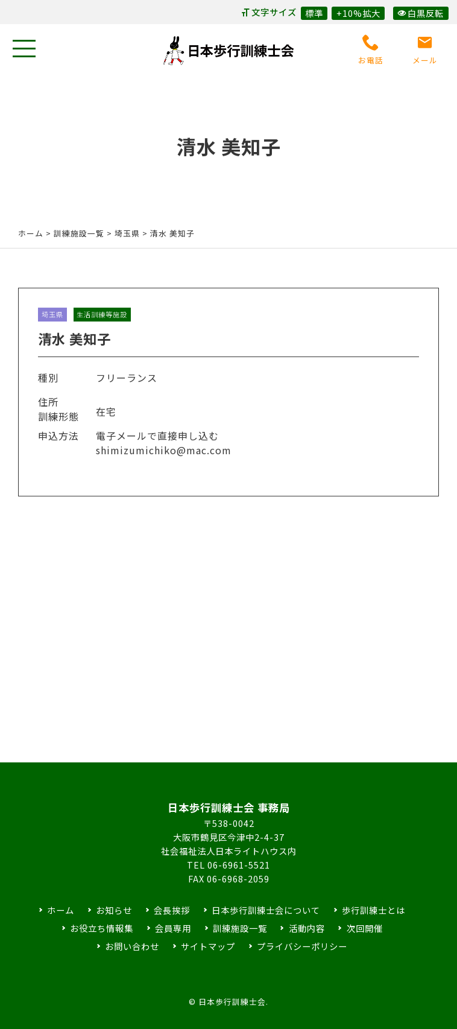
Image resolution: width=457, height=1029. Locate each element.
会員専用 (173, 928)
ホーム (30, 233)
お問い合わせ (132, 946)
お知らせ (114, 910)
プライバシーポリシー (302, 946)
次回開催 (365, 928)
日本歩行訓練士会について (266, 910)
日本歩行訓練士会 (228, 50)
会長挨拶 (172, 910)
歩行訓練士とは (373, 910)
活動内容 (307, 928)
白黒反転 (420, 13)
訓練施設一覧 (240, 928)
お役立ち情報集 (101, 928)
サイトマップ (208, 946)
